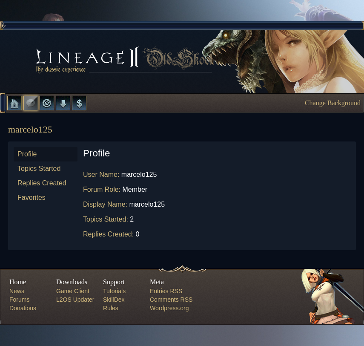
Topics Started (38, 168)
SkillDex (114, 299)
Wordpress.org (169, 308)
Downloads (63, 103)
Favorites (31, 197)
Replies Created (41, 183)
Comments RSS (171, 299)
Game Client (72, 291)
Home (14, 103)
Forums (30, 103)
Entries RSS (166, 291)
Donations (22, 308)
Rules (110, 308)
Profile (27, 154)
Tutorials (114, 291)
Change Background (333, 103)
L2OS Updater (75, 299)
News (16, 291)
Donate (79, 103)
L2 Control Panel (47, 103)
